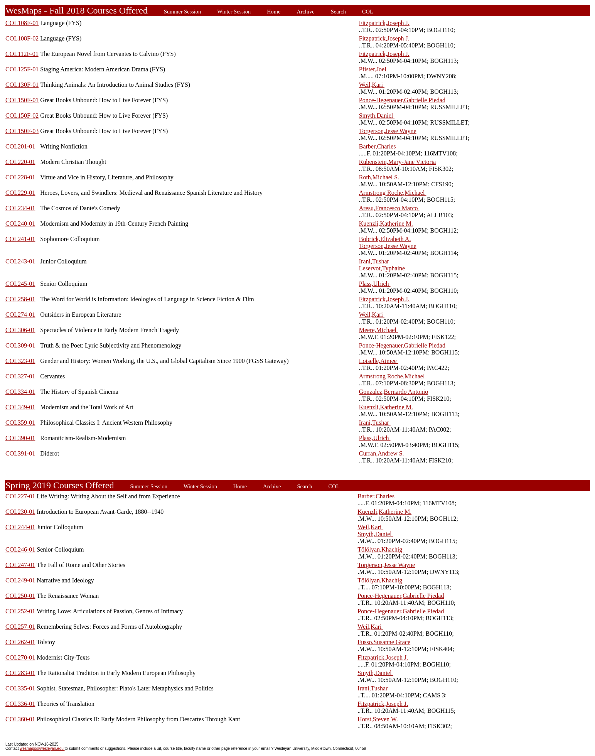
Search (338, 11)
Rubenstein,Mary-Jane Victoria (397, 162)
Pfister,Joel (373, 69)
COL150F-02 (22, 115)
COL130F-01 (22, 84)
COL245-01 (20, 283)
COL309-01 (20, 345)
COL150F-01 (22, 100)
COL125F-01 (22, 69)
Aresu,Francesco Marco (389, 208)
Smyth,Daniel (376, 115)
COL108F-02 (22, 38)
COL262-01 (20, 642)
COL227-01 (20, 496)
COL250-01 (20, 595)
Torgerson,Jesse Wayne (387, 131)
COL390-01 (20, 438)
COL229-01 (20, 192)
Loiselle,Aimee (378, 361)
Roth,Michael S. (379, 177)
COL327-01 (20, 376)
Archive (305, 11)
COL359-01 (20, 422)
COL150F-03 (22, 131)
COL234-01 (20, 208)
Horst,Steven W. (377, 719)
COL (367, 11)
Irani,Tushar (375, 261)
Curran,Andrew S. (381, 453)
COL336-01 (20, 703)
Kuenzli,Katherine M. (386, 223)
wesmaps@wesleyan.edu (42, 748)
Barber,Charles (378, 146)
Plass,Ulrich (375, 283)
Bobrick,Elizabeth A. (385, 239)
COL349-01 (20, 407)
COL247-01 (20, 565)
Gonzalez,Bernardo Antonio (393, 391)
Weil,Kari (371, 84)
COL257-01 (20, 626)
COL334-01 (20, 391)
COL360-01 (20, 719)
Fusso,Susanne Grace (383, 642)
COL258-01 (20, 299)
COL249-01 (20, 580)
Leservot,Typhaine (382, 268)
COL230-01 (20, 511)
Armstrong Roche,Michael (392, 192)
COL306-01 (20, 330)
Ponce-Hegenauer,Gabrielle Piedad (402, 100)
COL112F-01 (22, 54)
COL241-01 (20, 239)
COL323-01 (20, 361)
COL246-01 (20, 549)
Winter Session (234, 11)
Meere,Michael (378, 330)
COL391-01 (20, 453)
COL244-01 (20, 527)
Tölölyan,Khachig (380, 549)
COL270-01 (20, 657)
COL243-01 (20, 261)
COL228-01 (20, 177)
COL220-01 (20, 162)
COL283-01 (20, 673)
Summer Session (182, 11)
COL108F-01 (22, 23)
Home (273, 11)
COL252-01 (20, 611)
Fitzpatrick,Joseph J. (384, 23)
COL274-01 (20, 314)
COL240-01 (20, 223)
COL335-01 (20, 688)
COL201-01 (20, 146)
